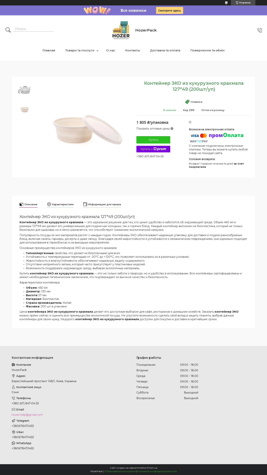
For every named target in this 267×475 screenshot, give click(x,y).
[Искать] (8, 30)
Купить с (153, 149)
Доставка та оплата (165, 50)
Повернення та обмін (207, 50)
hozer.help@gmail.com (27, 414)
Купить (153, 140)
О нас (110, 50)
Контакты (132, 50)
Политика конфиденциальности (157, 471)
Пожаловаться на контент (120, 471)
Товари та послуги (79, 50)
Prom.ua (152, 467)
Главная (49, 50)
